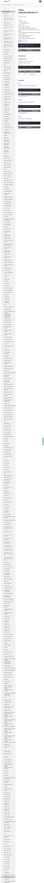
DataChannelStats (8, 392)
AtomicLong (6, 75)
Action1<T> (6, 16)
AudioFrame (6, 107)
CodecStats (6, 296)
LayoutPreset (7, 861)
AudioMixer (6, 112)
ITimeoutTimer (7, 796)
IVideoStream (7, 812)
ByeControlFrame (8, 173)
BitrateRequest (7, 164)
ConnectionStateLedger (8, 327)
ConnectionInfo (7, 322)
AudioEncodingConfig (7, 99)
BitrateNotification (8, 160)
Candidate (6, 186)
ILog (5, 697)
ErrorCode (6, 460)
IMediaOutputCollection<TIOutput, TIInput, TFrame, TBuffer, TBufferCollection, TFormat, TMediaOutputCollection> (9, 739)
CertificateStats (7, 224)
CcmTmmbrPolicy (8, 214)
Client (5, 277)
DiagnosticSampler (8, 416)
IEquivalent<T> (7, 681)
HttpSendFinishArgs (8, 599)
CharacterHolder (8, 268)
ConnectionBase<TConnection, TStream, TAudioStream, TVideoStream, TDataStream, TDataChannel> (9, 314)
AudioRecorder (7, 118)
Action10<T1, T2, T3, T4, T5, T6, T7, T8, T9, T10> (8, 19)
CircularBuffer (7, 270)
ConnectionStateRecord (8, 334)
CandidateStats (7, 201)
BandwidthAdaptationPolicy (8, 132)
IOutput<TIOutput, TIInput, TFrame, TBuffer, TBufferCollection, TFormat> (8, 766)
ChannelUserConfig (8, 262)
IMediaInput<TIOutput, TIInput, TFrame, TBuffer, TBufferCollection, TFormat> (9, 715)
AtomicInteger (7, 73)
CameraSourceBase (8, 184)
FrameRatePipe (7, 514)
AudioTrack (6, 129)
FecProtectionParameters (7, 482)
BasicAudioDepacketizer (7, 140)
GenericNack (7, 570)
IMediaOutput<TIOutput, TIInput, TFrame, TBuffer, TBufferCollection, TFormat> (9, 731)
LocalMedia (6, 879)
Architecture (7, 62)
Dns (5, 421)
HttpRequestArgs (8, 587)
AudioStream (7, 125)
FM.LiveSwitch (6, 11)
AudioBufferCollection (7, 84)
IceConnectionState (8, 634)
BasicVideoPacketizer (6, 151)
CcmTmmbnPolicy (8, 212)
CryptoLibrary (7, 350)
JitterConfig (6, 829)
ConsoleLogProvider (8, 341)
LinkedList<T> (7, 872)
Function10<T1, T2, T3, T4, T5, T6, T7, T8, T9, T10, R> (8, 528)
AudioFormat (7, 102)
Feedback (6, 485)
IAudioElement (7, 616)
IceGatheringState (8, 636)
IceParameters (7, 640)
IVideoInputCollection (6, 804)
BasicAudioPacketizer (6, 144)
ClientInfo (6, 281)
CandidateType (7, 203)
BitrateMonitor (7, 158)
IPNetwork (6, 773)
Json (5, 833)
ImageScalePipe (7, 700)
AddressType (7, 49)
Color (5, 304)
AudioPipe (6, 116)
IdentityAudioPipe (8, 672)
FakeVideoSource (8, 477)
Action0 (5, 13)
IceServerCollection (8, 651)
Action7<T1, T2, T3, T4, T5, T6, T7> (8, 38)
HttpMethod (7, 585)
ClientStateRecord (8, 292)
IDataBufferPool (7, 665)
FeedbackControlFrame (8, 488)
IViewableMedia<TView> (9, 817)
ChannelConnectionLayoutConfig (8, 245)
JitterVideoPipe (7, 831)
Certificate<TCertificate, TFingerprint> (9, 220)
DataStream (6, 403)
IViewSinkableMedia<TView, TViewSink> (9, 822)
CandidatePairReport (7, 194)
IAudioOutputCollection (7, 627)
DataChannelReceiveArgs (7, 381)
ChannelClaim (7, 229)
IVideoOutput (7, 806)
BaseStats (6, 137)
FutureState (7, 568)
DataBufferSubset (8, 368)
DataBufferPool (7, 360)
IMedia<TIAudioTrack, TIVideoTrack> (9, 707)
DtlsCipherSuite (7, 430)
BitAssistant (6, 156)
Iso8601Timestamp (8, 784)
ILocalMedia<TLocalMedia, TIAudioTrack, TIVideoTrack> (9, 694)
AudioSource (7, 123)
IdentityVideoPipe (8, 674)
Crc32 (5, 348)
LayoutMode (7, 857)
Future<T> (6, 562)
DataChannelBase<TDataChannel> (9, 372)
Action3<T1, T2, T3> (8, 25)
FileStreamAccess (8, 497)
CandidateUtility (7, 205)
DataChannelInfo (8, 378)
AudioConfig (7, 89)
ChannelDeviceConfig (7, 248)
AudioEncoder (7, 96)
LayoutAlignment (8, 846)
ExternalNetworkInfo (8, 472)
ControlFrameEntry (8, 346)
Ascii (5, 65)
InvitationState (7, 759)
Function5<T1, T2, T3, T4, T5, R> (8, 543)
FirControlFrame (7, 502)
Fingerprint (6, 499)
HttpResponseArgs (8, 593)
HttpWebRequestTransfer (8, 613)
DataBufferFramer (8, 358)
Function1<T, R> (7, 524)
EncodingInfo (7, 452)
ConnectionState (8, 324)
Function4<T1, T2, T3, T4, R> (8, 539)
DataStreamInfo (7, 407)
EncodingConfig (7, 449)
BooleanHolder (7, 167)
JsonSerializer (7, 841)
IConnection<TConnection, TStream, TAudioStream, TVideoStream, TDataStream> (9, 661)
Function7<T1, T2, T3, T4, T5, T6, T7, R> (8, 550)
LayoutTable (7, 865)
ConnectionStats (7, 337)
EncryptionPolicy (8, 456)
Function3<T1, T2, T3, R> (8, 536)
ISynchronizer (7, 792)
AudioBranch (7, 79)
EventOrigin (6, 467)
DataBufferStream (8, 366)
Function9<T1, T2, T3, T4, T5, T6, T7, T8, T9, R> (8, 559)
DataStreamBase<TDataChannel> (9, 405)
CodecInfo (6, 294)
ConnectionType (8, 339)
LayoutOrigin (7, 859)
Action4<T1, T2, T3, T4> (8, 28)
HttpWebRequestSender (8, 610)
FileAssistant (6, 491)
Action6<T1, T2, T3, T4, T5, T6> (8, 35)
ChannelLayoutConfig (7, 257)
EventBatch (6, 463)
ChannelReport (7, 260)
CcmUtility (6, 216)
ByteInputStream (8, 180)
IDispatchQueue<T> (8, 676)
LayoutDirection (7, 850)
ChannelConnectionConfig (8, 241)
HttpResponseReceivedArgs (7, 596)
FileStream (6, 495)
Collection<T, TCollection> (7, 302)
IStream (6, 786)
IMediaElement (7, 710)
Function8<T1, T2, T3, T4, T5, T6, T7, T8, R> (8, 554)
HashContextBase (8, 578)
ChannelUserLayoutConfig (8, 265)
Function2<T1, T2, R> (8, 532)
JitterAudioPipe (7, 827)
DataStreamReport (8, 410)
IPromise (6, 775)
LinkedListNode (22, 96)
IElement (6, 679)
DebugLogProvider (8, 414)
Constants (6, 343)
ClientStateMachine (8, 290)
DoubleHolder (7, 425)
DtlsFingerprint (7, 432)
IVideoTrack (6, 814)
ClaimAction (6, 274)
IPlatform (6, 770)
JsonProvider (7, 839)
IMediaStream (7, 744)
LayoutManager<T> (8, 854)
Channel (6, 226)
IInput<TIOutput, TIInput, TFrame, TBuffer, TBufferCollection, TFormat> (8, 688)
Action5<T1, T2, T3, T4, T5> (8, 31)
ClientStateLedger (8, 288)
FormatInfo (6, 508)
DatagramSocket (8, 397)
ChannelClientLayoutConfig (7, 235)
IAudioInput (6, 618)
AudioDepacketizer (8, 94)
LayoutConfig (7, 848)
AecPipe (6, 54)
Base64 (5, 135)
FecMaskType (7, 479)
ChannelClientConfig (7, 232)
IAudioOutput (7, 624)
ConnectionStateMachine (8, 331)
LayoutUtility (7, 868)
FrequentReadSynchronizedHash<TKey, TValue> (9, 517)
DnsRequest (7, 423)
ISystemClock (7, 794)
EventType (6, 469)
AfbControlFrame (8, 56)
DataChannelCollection (7, 375)
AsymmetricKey (7, 67)
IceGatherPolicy (7, 638)
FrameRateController (6, 511)
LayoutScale (7, 863)
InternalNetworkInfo (8, 754)
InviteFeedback (7, 761)
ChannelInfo (7, 254)
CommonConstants (8, 306)
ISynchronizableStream (7, 789)
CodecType (6, 299)
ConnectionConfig (8, 320)
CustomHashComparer (7, 353)
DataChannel (7, 370)
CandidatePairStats (8, 199)
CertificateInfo (7, 222)
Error (5, 458)
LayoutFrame (7, 852)
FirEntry (6, 504)
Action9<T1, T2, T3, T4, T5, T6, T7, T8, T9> (8, 46)
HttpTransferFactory (7, 606)
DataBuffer (6, 356)
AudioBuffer (7, 81)
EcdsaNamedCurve (8, 447)
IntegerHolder (7, 751)
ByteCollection (7, 175)
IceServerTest (7, 654)
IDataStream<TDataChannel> (9, 670)
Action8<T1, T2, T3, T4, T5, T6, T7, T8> (8, 42)
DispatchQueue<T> (8, 418)
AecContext (6, 51)
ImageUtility (6, 704)
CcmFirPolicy (7, 208)
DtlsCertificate (7, 427)
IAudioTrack (6, 632)
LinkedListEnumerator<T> (9, 874)
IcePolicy (6, 643)
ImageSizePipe (7, 702)
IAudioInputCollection (6, 621)
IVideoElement (7, 798)
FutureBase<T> (7, 564)
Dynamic (6, 441)
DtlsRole (6, 438)
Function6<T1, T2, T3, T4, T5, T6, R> (8, 546)
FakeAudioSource (8, 475)
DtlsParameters (7, 434)
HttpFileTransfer (7, 583)
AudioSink (6, 120)
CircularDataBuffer (8, 272)
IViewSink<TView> (8, 819)
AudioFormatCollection (7, 105)
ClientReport (7, 283)
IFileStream (6, 683)
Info (5, 748)
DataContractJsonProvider (8, 395)
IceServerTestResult (8, 656)
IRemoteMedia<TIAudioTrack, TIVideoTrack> (9, 778)
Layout (5, 843)
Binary (5, 153)
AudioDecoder (7, 91)
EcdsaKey (6, 445)
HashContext (7, 576)
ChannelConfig (7, 238)
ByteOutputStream (8, 182)
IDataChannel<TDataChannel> (9, 668)
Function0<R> (7, 522)
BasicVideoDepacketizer (7, 147)
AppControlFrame (8, 58)
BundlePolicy (7, 171)
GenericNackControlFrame (7, 574)
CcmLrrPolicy (7, 210)
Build (5, 169)
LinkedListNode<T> (8, 876)
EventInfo (6, 465)
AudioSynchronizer (8, 127)
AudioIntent (6, 109)
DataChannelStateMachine (8, 389)
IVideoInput (6, 801)
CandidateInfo (7, 189)
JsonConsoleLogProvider (7, 836)
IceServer (6, 649)
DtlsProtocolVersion (8, 436)
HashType (6, 581)
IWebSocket (7, 824)
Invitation (6, 756)
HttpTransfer (7, 603)
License (5, 870)
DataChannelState (8, 386)
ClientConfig (7, 279)
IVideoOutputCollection (7, 810)
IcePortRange (7, 645)
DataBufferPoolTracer (7, 363)
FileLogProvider (7, 493)
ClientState (6, 285)
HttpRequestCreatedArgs (7, 590)
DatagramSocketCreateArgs (8, 400)
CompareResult (7, 309)
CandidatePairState (8, 197)
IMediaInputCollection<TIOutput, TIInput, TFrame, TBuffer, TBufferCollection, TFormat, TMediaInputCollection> (9, 723)
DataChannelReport (8, 384)
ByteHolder (6, 178)
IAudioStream (7, 629)
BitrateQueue (7, 162)
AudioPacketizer (7, 114)
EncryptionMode (8, 454)
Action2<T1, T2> (7, 22)
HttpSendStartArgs (8, 601)
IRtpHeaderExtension (6, 781)
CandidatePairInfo (8, 191)
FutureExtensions (8, 566)
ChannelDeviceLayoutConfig (7, 252)
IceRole (5, 647)
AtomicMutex (7, 77)
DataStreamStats (8, 412)
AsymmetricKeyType (7, 70)
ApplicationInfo (7, 60)
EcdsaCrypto (7, 443)
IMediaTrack (6, 746)
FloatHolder (6, 506)
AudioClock (6, 87)
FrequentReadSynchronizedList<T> (9, 520)
